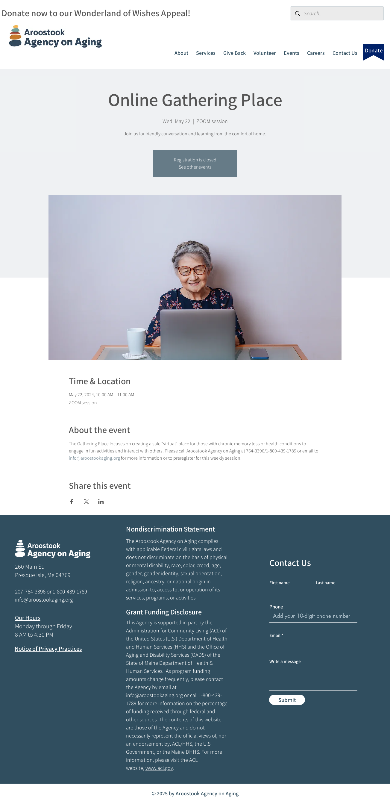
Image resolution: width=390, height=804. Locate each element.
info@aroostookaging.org (154, 695)
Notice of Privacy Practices (48, 648)
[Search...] (337, 13)
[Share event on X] (86, 501)
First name (279, 582)
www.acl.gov (159, 767)
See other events (195, 167)
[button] (181, 50)
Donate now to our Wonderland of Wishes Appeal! (95, 13)
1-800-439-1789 (70, 591)
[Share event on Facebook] (72, 501)
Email (274, 635)
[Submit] (287, 700)
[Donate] (373, 50)
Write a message (285, 661)
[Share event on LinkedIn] (101, 501)
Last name (326, 582)
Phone (276, 606)
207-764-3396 (30, 591)
